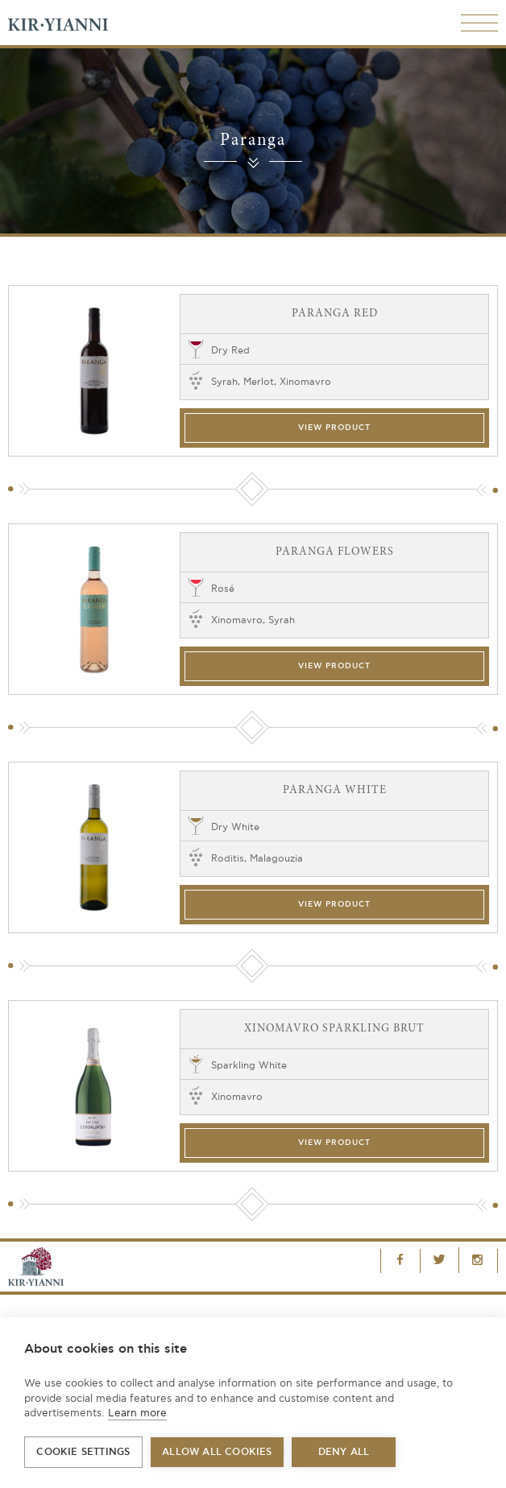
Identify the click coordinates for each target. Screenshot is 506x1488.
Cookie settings (83, 1452)
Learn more (137, 1413)
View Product (334, 427)
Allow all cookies (217, 1452)
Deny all (344, 1452)
